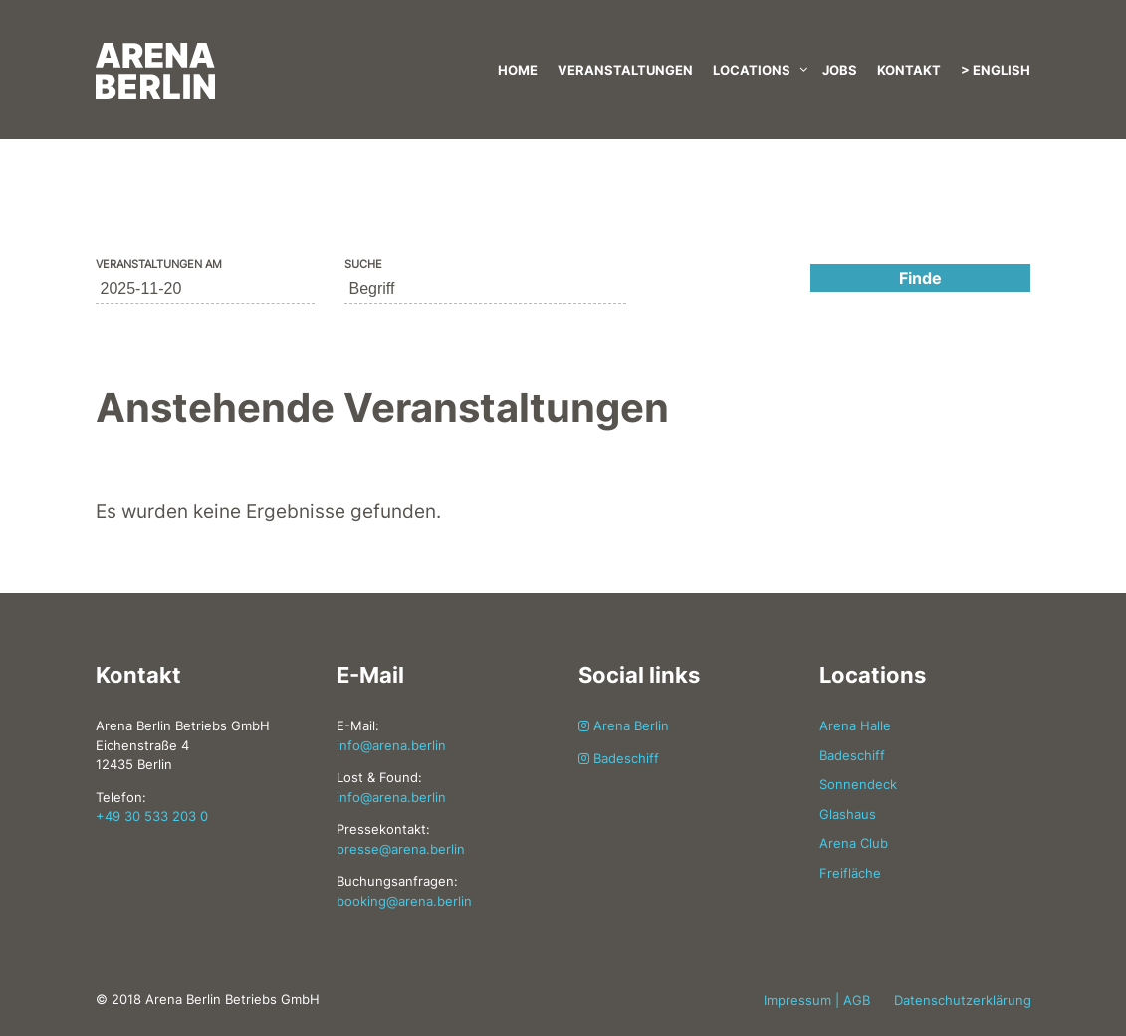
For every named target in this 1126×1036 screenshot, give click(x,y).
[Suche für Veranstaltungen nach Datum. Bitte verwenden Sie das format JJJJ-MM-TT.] (205, 289)
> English (995, 70)
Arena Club (853, 843)
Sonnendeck (858, 784)
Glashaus (847, 814)
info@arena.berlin (391, 745)
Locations (751, 70)
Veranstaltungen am (159, 264)
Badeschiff (618, 758)
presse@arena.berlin (401, 849)
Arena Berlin (623, 725)
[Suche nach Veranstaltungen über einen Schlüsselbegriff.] (485, 289)
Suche (363, 264)
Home (518, 70)
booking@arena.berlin (404, 901)
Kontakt (909, 70)
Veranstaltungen (625, 70)
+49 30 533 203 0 (152, 816)
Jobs (839, 70)
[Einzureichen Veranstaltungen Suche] (920, 278)
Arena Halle (855, 725)
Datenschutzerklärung (962, 1000)
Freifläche (850, 873)
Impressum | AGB (817, 1000)
